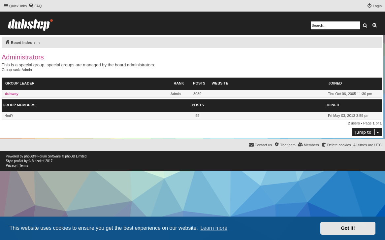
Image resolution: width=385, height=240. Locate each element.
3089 (197, 94)
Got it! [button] (348, 228)
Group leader (19, 83)
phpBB (29, 156)
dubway (11, 94)
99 (197, 116)
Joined (335, 83)
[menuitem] (35, 6)
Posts (199, 83)
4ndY (9, 116)
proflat (18, 161)
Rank (179, 83)
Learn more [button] (213, 228)
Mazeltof (38, 161)
